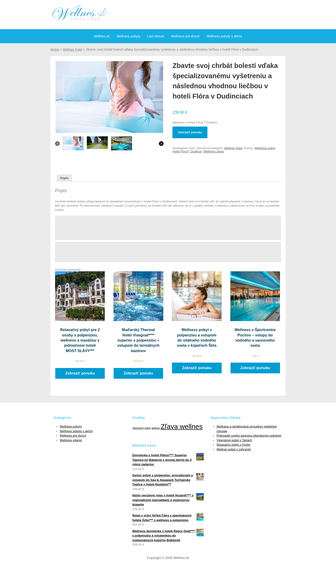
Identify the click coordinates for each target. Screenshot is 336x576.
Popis (64, 178)
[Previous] (57, 144)
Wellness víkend (71, 440)
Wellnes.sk (101, 36)
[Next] (161, 144)
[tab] (64, 178)
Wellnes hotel (72, 49)
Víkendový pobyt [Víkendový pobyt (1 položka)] (141, 428)
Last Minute (155, 36)
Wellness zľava (213, 151)
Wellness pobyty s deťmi (224, 36)
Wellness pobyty (128, 36)
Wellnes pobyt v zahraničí (234, 449)
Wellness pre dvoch (185, 36)
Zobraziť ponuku (190, 132)
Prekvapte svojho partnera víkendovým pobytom (249, 435)
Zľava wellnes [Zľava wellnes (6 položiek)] (182, 426)
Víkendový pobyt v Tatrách (234, 440)
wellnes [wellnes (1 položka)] (155, 428)
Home (54, 49)
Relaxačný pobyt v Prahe (233, 444)
